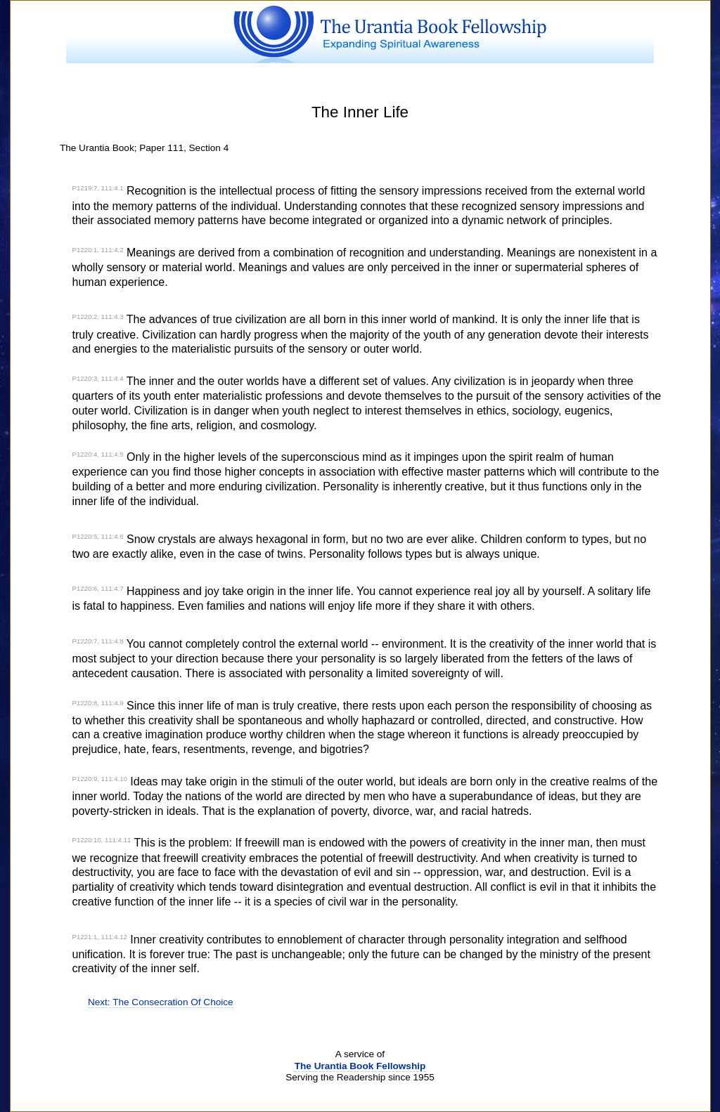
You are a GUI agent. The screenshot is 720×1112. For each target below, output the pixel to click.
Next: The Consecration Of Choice (160, 1002)
